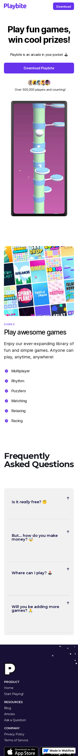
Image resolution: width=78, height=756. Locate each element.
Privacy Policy (14, 734)
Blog (7, 708)
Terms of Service (16, 740)
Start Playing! (14, 693)
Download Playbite (39, 68)
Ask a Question (15, 720)
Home (9, 687)
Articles (9, 714)
